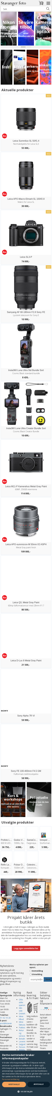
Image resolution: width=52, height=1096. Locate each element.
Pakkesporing (25, 1027)
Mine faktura (22, 1023)
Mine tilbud (21, 1017)
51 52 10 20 (5, 1017)
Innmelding (37, 970)
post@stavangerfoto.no (10, 1023)
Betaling (22, 1038)
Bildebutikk (24, 1050)
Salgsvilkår (23, 1044)
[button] (26, 1091)
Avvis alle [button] (39, 1084)
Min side (20, 1009)
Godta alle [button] (14, 1084)
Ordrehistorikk (25, 1013)
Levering (22, 1041)
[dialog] (26, 1073)
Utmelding (37, 974)
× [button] (49, 1054)
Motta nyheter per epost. (39, 966)
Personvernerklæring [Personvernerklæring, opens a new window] (10, 1079)
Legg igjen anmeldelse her (26, 948)
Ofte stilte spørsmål (23, 1002)
